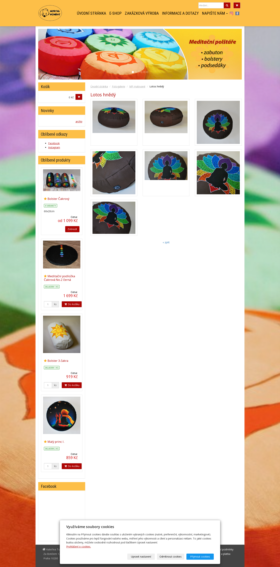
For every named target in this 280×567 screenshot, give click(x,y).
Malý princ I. (56, 442)
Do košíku (71, 304)
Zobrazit (72, 229)
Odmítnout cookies (171, 556)
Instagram (231, 13)
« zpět (166, 242)
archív (79, 121)
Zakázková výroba (142, 13)
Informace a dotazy (180, 13)
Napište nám (215, 13)
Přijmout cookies (200, 556)
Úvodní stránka (91, 13)
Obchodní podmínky (221, 549)
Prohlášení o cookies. (78, 546)
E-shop (115, 13)
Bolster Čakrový (58, 199)
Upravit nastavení (141, 556)
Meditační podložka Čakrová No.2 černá (59, 278)
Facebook (237, 13)
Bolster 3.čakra (58, 361)
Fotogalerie (118, 86)
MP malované (137, 86)
